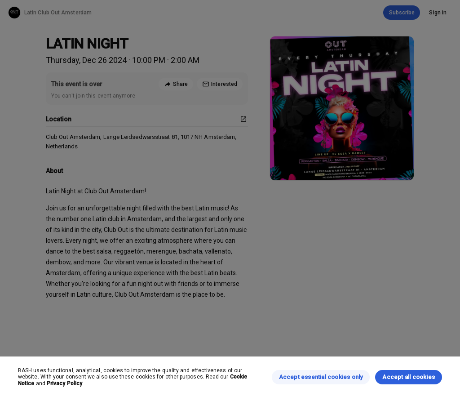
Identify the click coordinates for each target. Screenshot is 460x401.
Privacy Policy (64, 383)
